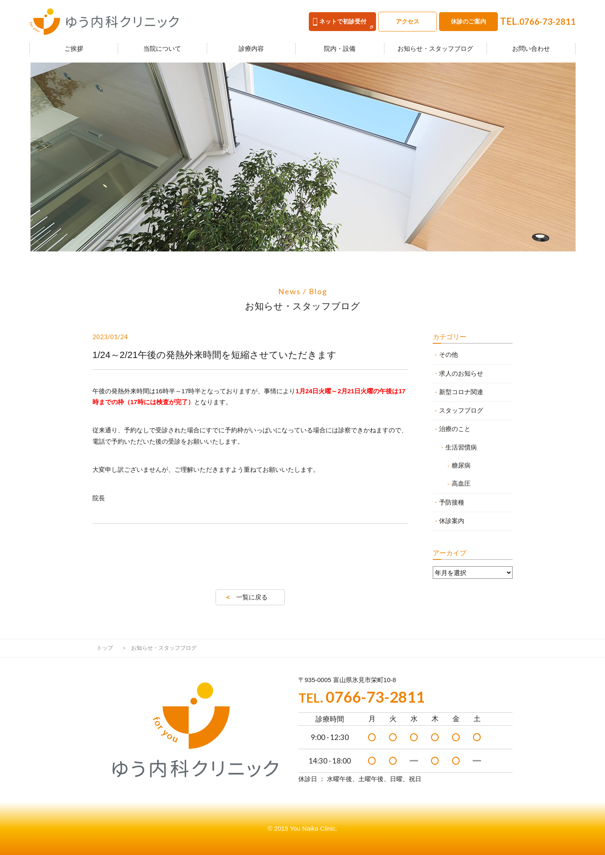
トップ (105, 648)
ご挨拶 (73, 48)
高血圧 (461, 483)
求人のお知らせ (461, 373)
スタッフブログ (461, 410)
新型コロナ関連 (461, 391)
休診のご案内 (468, 21)
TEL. (538, 21)
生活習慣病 (461, 447)
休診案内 (451, 520)
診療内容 (251, 48)
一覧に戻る (252, 597)
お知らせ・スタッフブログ (435, 48)
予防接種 (451, 502)
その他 (448, 354)
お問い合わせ (531, 48)
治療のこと (455, 428)
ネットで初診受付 (339, 22)
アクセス (407, 21)
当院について (162, 48)
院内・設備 (339, 48)
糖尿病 (461, 465)
